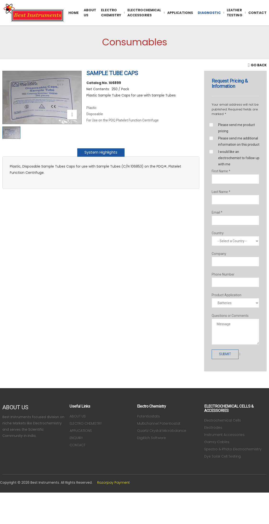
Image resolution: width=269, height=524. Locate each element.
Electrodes (213, 427)
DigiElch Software (151, 437)
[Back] (257, 65)
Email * (217, 212)
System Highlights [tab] (100, 152)
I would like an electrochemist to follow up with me (238, 158)
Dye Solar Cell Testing (222, 456)
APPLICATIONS (180, 12)
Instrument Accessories (224, 434)
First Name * (221, 171)
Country (218, 233)
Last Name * (221, 192)
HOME (73, 12)
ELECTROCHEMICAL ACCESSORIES (144, 13)
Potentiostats (148, 416)
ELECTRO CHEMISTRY (111, 13)
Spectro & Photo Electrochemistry (233, 449)
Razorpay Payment (113, 482)
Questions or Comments (230, 316)
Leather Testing (234, 13)
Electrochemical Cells (222, 420)
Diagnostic (209, 12)
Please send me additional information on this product (238, 141)
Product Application (226, 295)
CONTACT (257, 12)
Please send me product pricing (236, 128)
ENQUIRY (76, 437)
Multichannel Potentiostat (158, 423)
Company (219, 254)
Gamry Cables (216, 442)
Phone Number (223, 274)
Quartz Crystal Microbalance (161, 430)
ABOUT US (90, 13)
